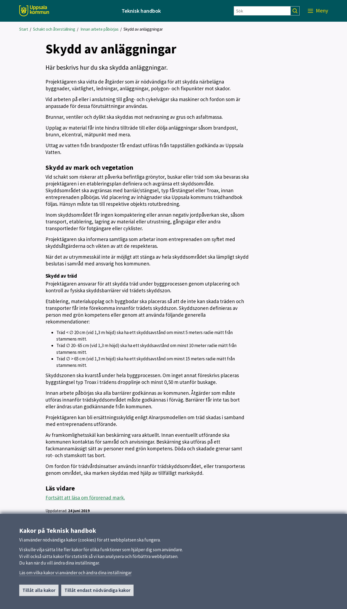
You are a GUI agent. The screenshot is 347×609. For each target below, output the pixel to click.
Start (23, 29)
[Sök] (262, 10)
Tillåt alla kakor (38, 592)
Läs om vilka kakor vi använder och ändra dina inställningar (75, 575)
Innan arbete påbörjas (99, 29)
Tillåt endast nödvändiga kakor (97, 592)
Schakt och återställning (54, 29)
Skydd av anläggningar (143, 29)
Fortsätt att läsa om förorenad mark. (85, 497)
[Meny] (318, 11)
